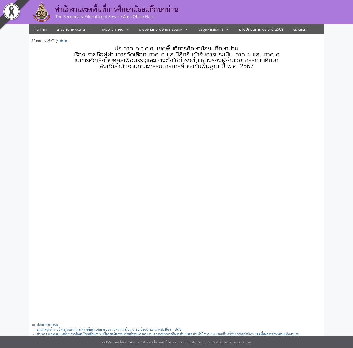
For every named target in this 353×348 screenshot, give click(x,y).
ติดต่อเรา (300, 29)
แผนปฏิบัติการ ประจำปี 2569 (261, 29)
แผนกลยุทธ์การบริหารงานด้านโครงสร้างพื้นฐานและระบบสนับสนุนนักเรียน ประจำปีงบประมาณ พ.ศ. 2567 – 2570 (109, 329)
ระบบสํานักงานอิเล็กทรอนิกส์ (166, 29)
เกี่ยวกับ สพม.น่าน (76, 29)
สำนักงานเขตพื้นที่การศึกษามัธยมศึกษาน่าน (116, 8)
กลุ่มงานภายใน (117, 29)
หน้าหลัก (40, 29)
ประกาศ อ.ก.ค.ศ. (48, 325)
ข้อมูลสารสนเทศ (216, 29)
